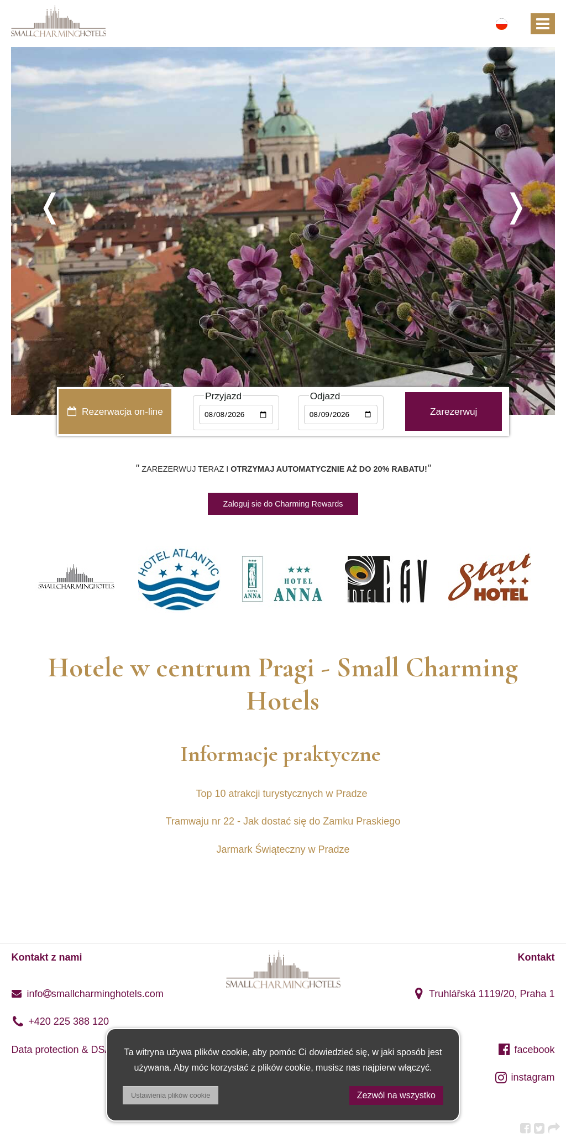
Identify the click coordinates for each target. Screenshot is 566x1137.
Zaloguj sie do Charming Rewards (283, 503)
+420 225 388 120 (60, 1021)
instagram (524, 1077)
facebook (526, 1049)
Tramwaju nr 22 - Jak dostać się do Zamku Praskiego (283, 821)
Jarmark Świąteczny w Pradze (282, 849)
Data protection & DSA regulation (84, 1049)
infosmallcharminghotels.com (87, 993)
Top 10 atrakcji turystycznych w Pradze (283, 793)
